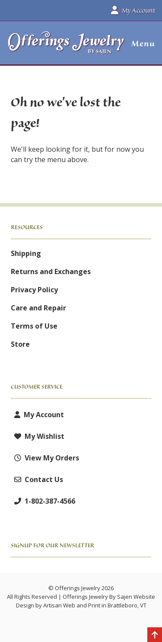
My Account (37, 414)
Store (20, 344)
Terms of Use (34, 326)
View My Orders (45, 458)
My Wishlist (37, 436)
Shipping (26, 253)
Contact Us (37, 479)
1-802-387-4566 (43, 501)
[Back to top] (155, 635)
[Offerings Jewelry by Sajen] (66, 47)
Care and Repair (38, 308)
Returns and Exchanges (51, 271)
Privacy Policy (34, 289)
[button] (139, 43)
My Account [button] (133, 10)
